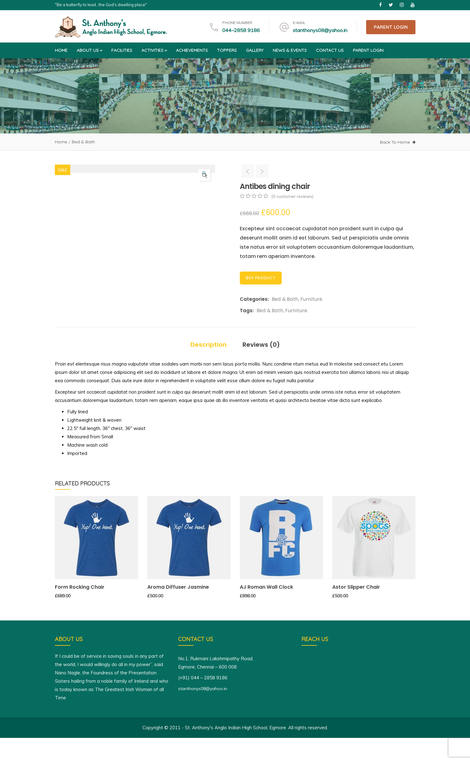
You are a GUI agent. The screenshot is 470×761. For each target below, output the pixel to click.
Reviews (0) (261, 367)
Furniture (311, 299)
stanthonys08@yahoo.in (320, 30)
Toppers (227, 50)
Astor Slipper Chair (356, 610)
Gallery (255, 50)
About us (89, 50)
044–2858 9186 (241, 30)
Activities (154, 50)
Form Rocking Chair (79, 610)
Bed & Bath (83, 142)
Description (208, 367)
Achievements (192, 50)
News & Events (290, 50)
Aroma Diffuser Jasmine (178, 610)
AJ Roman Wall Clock (266, 610)
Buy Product (261, 277)
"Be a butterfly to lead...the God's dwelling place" (101, 4)
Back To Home (395, 142)
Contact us (330, 50)
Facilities (121, 50)
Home (61, 50)
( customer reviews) (292, 196)
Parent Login (391, 27)
